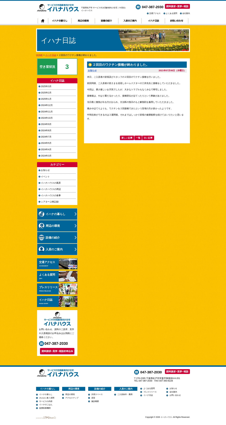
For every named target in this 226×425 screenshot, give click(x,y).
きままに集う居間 (46, 398)
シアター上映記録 (50, 201)
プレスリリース (58, 289)
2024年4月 (46, 149)
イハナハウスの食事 (51, 195)
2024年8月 (46, 130)
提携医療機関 (45, 408)
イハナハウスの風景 (51, 183)
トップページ (43, 21)
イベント (45, 176)
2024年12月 (47, 105)
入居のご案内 (129, 21)
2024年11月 (47, 111)
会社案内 (186, 13)
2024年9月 (46, 124)
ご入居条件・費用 (124, 394)
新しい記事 (126, 138)
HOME (39, 55)
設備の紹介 (106, 21)
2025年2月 (46, 92)
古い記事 (148, 138)
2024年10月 (47, 118)
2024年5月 (46, 143)
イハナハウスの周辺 (51, 189)
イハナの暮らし (59, 21)
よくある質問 (171, 13)
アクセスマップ (71, 398)
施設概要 (95, 401)
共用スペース (97, 394)
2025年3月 (46, 86)
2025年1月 (46, 99)
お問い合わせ (176, 21)
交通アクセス (155, 13)
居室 (93, 398)
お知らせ (92, 70)
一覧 (138, 138)
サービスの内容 (45, 401)
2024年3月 (46, 155)
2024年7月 (46, 136)
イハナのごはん (45, 404)
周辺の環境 (83, 21)
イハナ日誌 (153, 21)
